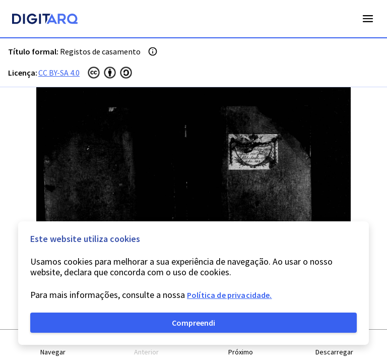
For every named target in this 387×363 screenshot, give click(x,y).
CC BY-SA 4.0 (59, 73)
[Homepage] (45, 20)
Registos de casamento (100, 51)
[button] (53, 346)
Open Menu (368, 19)
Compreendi (193, 323)
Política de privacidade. (229, 295)
